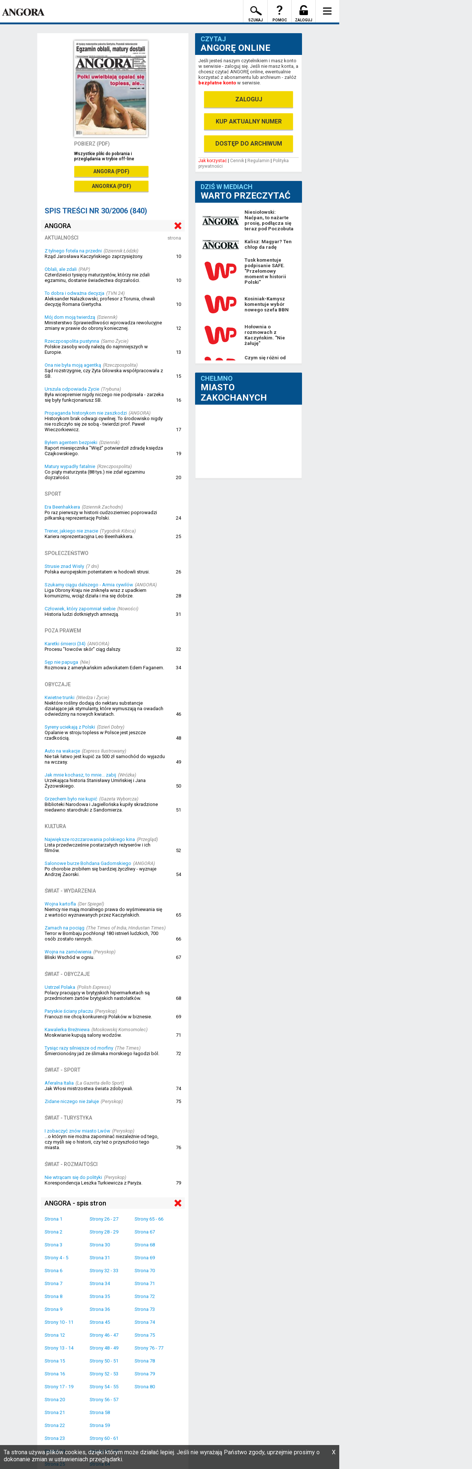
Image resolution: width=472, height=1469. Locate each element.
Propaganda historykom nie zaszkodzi (86, 413)
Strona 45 (100, 1322)
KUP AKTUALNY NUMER (249, 121)
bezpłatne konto (217, 83)
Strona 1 (53, 1219)
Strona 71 (145, 1283)
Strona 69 (145, 1257)
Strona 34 (100, 1283)
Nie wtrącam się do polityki (73, 1177)
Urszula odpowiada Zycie (72, 389)
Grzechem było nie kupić (71, 799)
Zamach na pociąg (64, 928)
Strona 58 (100, 1412)
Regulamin (258, 160)
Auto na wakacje (62, 751)
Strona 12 (55, 1335)
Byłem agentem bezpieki (71, 442)
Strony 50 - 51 (104, 1361)
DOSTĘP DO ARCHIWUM (248, 143)
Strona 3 (53, 1245)
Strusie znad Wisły (64, 566)
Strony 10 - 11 (59, 1322)
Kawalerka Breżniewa (67, 1029)
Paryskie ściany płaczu (69, 1011)
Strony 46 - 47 (104, 1335)
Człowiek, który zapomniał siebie (80, 608)
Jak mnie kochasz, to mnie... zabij (80, 775)
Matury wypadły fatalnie (70, 466)
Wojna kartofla (60, 904)
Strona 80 (145, 1386)
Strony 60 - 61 (104, 1438)
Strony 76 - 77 (149, 1348)
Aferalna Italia (59, 1083)
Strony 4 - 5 (56, 1257)
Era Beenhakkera (62, 507)
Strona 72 (145, 1296)
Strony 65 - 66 (149, 1219)
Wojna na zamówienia (68, 952)
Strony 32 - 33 (104, 1270)
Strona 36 (100, 1309)
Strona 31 (100, 1257)
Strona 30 (100, 1245)
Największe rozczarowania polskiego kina (90, 839)
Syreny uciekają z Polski (70, 727)
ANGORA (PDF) (111, 171)
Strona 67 (145, 1232)
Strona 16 (55, 1373)
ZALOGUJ (248, 99)
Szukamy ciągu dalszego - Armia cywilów (89, 584)
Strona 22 (55, 1425)
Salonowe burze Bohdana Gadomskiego (88, 863)
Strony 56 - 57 (104, 1399)
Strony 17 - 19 (59, 1386)
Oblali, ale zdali (61, 269)
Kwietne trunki (59, 697)
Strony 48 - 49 (104, 1348)
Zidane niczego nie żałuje (72, 1101)
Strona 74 (145, 1322)
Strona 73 (145, 1309)
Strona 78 (145, 1361)
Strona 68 (145, 1245)
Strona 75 (145, 1335)
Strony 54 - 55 (104, 1386)
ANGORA (58, 226)
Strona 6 (53, 1270)
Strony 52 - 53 (104, 1373)
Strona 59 (100, 1425)
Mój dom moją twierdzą (70, 317)
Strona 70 (145, 1270)
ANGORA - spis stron (75, 1203)
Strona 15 (55, 1361)
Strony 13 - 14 (59, 1348)
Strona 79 (145, 1373)
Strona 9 (53, 1309)
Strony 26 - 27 (104, 1219)
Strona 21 (55, 1412)
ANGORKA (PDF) (111, 186)
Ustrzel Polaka (60, 987)
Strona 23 (55, 1438)
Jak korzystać (212, 160)
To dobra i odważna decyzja (74, 293)
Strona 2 (53, 1232)
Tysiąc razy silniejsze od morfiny (79, 1048)
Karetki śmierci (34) (65, 643)
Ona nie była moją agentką (73, 365)
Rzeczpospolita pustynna (72, 341)
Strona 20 (55, 1399)
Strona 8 (53, 1296)
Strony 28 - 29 (104, 1232)
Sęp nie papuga (61, 662)
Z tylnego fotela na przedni (73, 251)
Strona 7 (53, 1283)
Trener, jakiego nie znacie (71, 531)
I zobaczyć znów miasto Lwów (77, 1131)
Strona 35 (100, 1296)
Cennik (237, 160)
